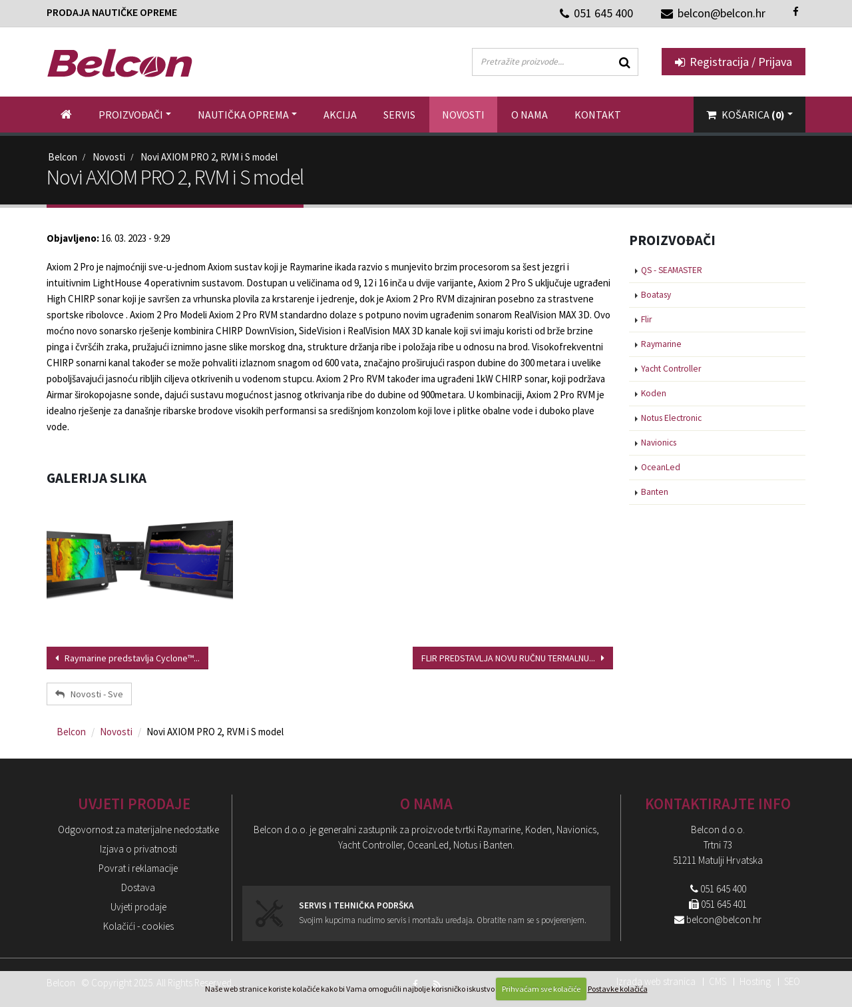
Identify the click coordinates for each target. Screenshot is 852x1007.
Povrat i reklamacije (138, 868)
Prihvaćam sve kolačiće (541, 989)
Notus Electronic (671, 418)
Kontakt (597, 114)
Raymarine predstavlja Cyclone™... (127, 658)
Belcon (62, 157)
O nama (529, 114)
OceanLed (660, 467)
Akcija (340, 114)
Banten (654, 492)
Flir (646, 319)
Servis (399, 114)
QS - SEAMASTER (671, 270)
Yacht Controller (671, 368)
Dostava (138, 887)
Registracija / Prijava (733, 61)
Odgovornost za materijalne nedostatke (138, 829)
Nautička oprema (243, 114)
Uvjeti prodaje (138, 906)
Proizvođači (131, 114)
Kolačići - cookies (138, 926)
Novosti (463, 114)
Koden (653, 393)
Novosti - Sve (89, 694)
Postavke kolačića (618, 989)
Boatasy (656, 294)
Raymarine (661, 344)
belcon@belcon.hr (723, 919)
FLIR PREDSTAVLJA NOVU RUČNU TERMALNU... (512, 658)
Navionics (658, 442)
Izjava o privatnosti (138, 848)
